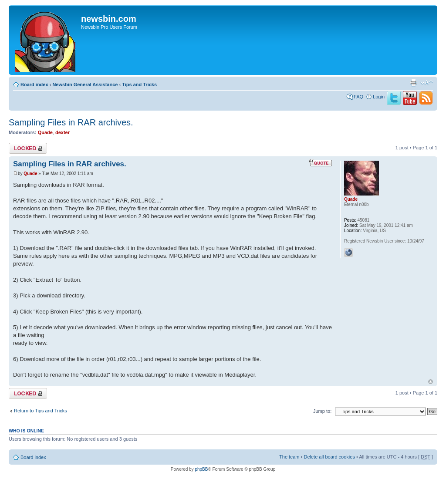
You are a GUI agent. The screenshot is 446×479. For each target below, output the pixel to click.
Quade (45, 132)
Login (379, 96)
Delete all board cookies (329, 456)
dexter (62, 132)
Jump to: (322, 411)
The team (289, 456)
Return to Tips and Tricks (40, 410)
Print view (413, 83)
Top (430, 381)
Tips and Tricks (139, 84)
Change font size (426, 83)
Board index (34, 84)
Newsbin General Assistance (85, 84)
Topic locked (28, 148)
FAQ (358, 96)
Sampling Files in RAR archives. (71, 122)
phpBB (201, 469)
